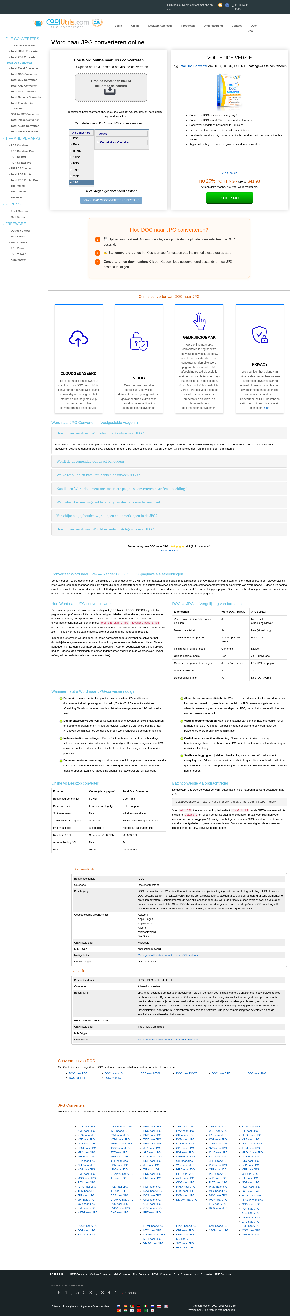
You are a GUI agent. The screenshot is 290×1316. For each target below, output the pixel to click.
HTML (77, 150)
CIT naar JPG (184, 1135)
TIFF (76, 176)
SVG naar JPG (218, 1148)
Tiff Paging (18, 185)
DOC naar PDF (78, 1073)
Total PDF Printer (22, 174)
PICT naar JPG (218, 1182)
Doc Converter (141, 1274)
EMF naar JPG (152, 1178)
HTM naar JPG (152, 1230)
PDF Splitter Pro (21, 162)
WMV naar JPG (218, 1186)
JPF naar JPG (86, 1156)
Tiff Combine (19, 191)
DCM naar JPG (185, 1139)
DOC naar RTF (221, 1073)
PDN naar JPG (119, 1165)
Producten (188, 25)
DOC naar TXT (114, 1077)
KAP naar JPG (217, 1135)
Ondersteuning (213, 25)
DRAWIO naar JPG (122, 1173)
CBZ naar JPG (185, 1230)
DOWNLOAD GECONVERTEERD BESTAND (111, 200)
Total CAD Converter (24, 74)
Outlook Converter (101, 1274)
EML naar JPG (86, 1173)
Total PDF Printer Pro (24, 180)
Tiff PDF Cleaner (21, 168)
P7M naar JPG (86, 1182)
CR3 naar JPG (218, 1126)
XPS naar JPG (250, 1139)
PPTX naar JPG (185, 1186)
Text (76, 170)
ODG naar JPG (185, 1182)
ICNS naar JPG (218, 1152)
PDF (76, 138)
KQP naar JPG (218, 1139)
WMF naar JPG (185, 1156)
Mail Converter (122, 1274)
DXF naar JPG (185, 1143)
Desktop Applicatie (160, 25)
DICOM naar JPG (121, 1126)
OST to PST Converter (25, 114)
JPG (76, 182)
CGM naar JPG (218, 1143)
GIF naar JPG (184, 1160)
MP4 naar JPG (86, 1152)
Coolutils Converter (23, 45)
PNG (76, 163)
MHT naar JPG (119, 1156)
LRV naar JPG (119, 1169)
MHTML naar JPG (121, 1143)
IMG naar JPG (119, 1130)
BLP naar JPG (86, 1160)
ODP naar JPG (152, 1203)
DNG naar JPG (120, 1212)
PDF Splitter (18, 156)
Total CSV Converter (24, 79)
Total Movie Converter (25, 131)
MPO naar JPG (152, 1156)
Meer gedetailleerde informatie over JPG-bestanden (168, 1039)
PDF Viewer (18, 253)
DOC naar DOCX (186, 1073)
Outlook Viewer (20, 230)
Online (135, 25)
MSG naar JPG (87, 1178)
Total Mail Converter (23, 91)
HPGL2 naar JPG (252, 1152)
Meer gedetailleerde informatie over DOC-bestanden (169, 955)
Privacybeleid (70, 1306)
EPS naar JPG (250, 1221)
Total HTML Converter (25, 51)
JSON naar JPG (120, 1148)
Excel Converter (183, 1274)
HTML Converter (162, 1274)
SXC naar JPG (185, 1243)
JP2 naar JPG (151, 1148)
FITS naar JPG (251, 1126)
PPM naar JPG (152, 1143)
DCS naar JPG (86, 1143)
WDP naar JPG (218, 1130)
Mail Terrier (18, 217)
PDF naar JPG (86, 1126)
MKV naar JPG (218, 1195)
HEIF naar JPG (185, 1173)
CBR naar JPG (185, 1234)
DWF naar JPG (120, 1135)
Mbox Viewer (19, 242)
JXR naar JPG (184, 1126)
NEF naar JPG (152, 1186)
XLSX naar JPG (87, 1135)
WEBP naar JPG (88, 1212)
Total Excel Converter (24, 68)
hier (266, 407)
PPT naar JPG (152, 1212)
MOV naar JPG (218, 1199)
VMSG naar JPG (153, 1243)
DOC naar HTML (151, 1073)
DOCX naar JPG (252, 1143)
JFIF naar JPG (119, 1160)
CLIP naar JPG (87, 1165)
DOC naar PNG (257, 1073)
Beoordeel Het (169, 550)
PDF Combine (19, 145)
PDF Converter (79, 1274)
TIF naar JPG (151, 1169)
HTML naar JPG (120, 1139)
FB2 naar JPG (184, 1247)
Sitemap (56, 1306)
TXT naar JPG (119, 1152)
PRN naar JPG (152, 1126)
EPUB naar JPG (186, 1225)
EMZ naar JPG (185, 1130)
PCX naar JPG (250, 1156)
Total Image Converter (25, 119)
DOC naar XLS (114, 1073)
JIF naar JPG (118, 1178)
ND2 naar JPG (86, 1169)
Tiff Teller (17, 197)
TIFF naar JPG (152, 1139)
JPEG (76, 157)
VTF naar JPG (86, 1139)
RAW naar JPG (152, 1191)
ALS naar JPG (152, 1152)
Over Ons (252, 28)
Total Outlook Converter (26, 97)
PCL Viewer (18, 248)
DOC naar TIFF (78, 1077)
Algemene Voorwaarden (95, 1306)
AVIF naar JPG (185, 1178)
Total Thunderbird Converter (22, 105)
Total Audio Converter (25, 125)
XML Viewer (18, 259)
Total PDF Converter (24, 57)
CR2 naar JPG (152, 1199)
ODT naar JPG (185, 1148)
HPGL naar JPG (251, 1135)
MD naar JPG (184, 1238)
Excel (76, 144)
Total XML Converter (24, 85)
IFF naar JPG (250, 1130)
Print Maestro (19, 211)
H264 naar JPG (87, 1148)
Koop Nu (229, 198)
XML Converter (203, 1274)
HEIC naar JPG (185, 1169)
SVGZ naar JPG (120, 1208)
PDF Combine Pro (22, 151)
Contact (237, 25)
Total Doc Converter (19, 62)
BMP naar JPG (152, 1135)
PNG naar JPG (152, 1130)
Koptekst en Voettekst (114, 142)
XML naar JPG (86, 1130)
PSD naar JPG (119, 1186)
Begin (118, 25)
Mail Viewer (18, 236)
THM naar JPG (251, 1148)
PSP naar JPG (185, 1152)
